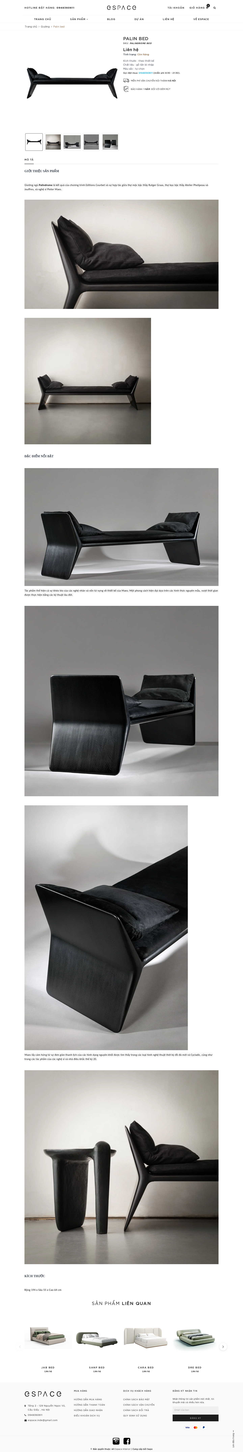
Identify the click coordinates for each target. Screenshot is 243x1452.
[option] (72, 83)
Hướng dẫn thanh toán (89, 1404)
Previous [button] (22, 142)
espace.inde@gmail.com (43, 1420)
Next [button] (121, 142)
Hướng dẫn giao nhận (88, 1410)
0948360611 (66, 7)
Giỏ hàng (200, 7)
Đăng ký (195, 1418)
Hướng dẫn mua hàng (88, 1399)
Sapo (150, 1448)
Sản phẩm (79, 19)
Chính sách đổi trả (136, 1410)
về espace (201, 19)
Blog (111, 19)
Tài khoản (176, 7)
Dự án (139, 19)
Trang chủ (42, 19)
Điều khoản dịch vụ (87, 1415)
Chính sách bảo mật (136, 1399)
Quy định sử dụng (135, 1415)
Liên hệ (168, 19)
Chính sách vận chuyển (139, 1404)
